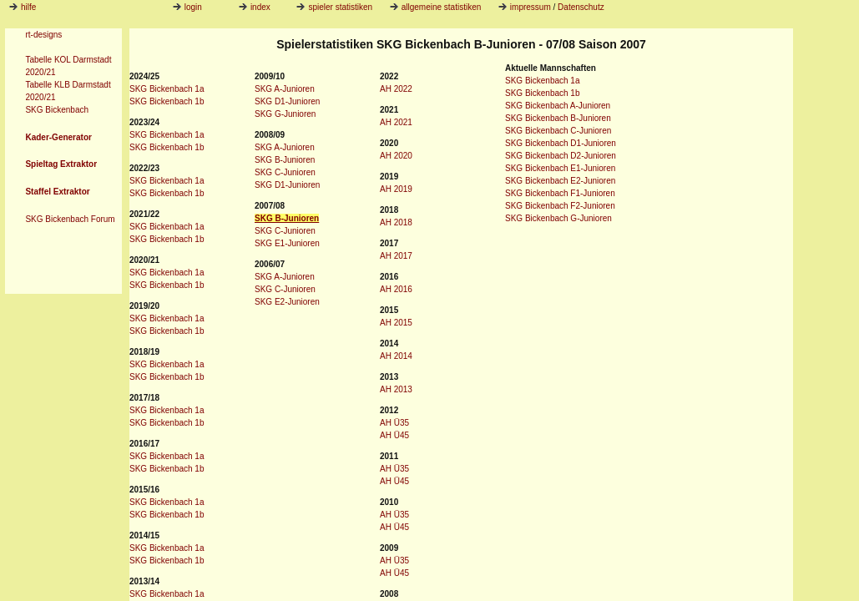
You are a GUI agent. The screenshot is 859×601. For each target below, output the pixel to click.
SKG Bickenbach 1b (167, 101)
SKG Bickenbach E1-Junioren (560, 168)
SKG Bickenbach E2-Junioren (560, 180)
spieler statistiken (334, 7)
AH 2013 (396, 389)
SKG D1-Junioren (287, 101)
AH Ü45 (394, 435)
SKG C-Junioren (285, 172)
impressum (530, 7)
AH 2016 (396, 289)
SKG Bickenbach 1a (167, 88)
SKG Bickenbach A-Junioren (557, 105)
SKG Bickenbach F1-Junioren (560, 193)
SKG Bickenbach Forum (69, 219)
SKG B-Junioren (285, 159)
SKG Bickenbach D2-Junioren (560, 155)
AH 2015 (396, 322)
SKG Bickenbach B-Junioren (558, 118)
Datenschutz (581, 7)
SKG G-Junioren (285, 114)
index (254, 7)
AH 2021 (396, 122)
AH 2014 (396, 356)
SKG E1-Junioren (287, 243)
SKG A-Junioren (285, 88)
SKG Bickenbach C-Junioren (558, 130)
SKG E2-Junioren (287, 301)
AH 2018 (396, 222)
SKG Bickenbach (56, 109)
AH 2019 (396, 189)
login (187, 7)
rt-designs (43, 34)
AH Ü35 (394, 422)
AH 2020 (396, 155)
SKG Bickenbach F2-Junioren (560, 205)
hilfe (28, 7)
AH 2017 (396, 255)
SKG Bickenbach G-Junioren (558, 218)
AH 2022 (396, 88)
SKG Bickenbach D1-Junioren (560, 143)
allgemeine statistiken (436, 7)
